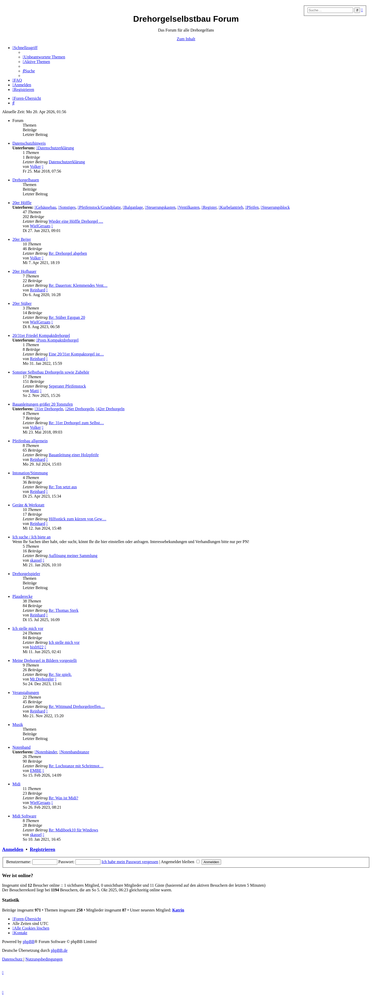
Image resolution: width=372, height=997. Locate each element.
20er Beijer (21, 239)
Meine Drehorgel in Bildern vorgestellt (44, 660)
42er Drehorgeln (110, 409)
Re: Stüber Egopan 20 (67, 317)
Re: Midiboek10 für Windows (73, 830)
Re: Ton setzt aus (63, 487)
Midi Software (24, 816)
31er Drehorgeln (48, 409)
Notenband (21, 747)
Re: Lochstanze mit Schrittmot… (76, 766)
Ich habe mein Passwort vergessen (130, 862)
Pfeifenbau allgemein (30, 441)
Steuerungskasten (160, 207)
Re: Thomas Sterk (63, 610)
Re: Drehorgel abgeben (68, 253)
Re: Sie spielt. (60, 674)
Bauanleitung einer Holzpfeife (74, 455)
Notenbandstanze (74, 752)
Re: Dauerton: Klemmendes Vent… (78, 285)
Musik (17, 724)
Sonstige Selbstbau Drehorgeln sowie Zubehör (50, 372)
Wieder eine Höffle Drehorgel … (76, 221)
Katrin (178, 910)
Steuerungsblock (275, 207)
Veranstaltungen (25, 692)
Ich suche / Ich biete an (31, 537)
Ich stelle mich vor (27, 628)
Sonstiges (66, 207)
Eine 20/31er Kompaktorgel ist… (76, 354)
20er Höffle (22, 202)
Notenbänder (45, 752)
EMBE (35, 770)
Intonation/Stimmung (30, 473)
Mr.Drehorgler (42, 679)
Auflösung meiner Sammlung (73, 555)
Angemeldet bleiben (180, 862)
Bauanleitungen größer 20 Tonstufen (42, 404)
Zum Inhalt (186, 39)
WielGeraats (40, 226)
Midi (16, 784)
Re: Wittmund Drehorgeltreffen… (77, 706)
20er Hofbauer (24, 271)
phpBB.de (59, 950)
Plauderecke (22, 596)
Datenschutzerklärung (55, 148)
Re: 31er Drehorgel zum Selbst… (76, 423)
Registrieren (42, 849)
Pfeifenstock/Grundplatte (99, 207)
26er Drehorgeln (79, 409)
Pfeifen (252, 207)
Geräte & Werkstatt (28, 505)
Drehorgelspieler (26, 573)
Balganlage (133, 207)
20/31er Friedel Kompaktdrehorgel (41, 335)
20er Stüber (22, 303)
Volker (35, 166)
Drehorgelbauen (25, 180)
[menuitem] (44, 57)
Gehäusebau (45, 207)
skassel (36, 560)
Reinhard (37, 290)
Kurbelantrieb (231, 207)
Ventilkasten (188, 207)
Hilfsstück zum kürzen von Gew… (77, 519)
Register (209, 207)
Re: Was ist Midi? (63, 798)
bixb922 (36, 647)
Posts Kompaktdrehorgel (57, 340)
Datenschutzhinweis (29, 143)
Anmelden (12, 849)
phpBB (28, 941)
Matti (34, 391)
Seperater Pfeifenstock (67, 386)
